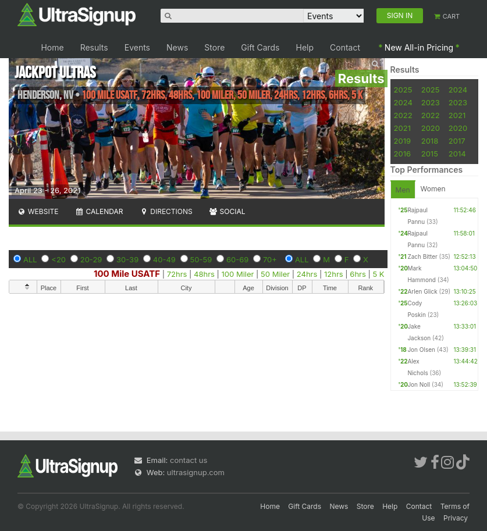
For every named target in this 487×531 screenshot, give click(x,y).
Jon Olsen (421, 349)
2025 (403, 89)
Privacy (455, 518)
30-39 (127, 259)
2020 (430, 128)
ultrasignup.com (196, 472)
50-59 (201, 259)
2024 (458, 89)
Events (137, 47)
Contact (345, 47)
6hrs (358, 274)
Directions (165, 211)
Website (38, 211)
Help (305, 47)
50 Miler (275, 274)
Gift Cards (260, 47)
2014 (457, 153)
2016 (402, 153)
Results (94, 47)
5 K (378, 274)
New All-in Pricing (419, 47)
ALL (30, 259)
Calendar (99, 211)
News (177, 47)
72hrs (177, 274)
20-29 (91, 259)
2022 (403, 115)
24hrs (307, 274)
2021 (457, 115)
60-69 (237, 259)
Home (52, 47)
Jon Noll (418, 384)
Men (403, 190)
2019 (402, 140)
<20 (58, 259)
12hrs (333, 274)
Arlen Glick (422, 291)
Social (227, 211)
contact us (188, 460)
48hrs (204, 274)
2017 (457, 140)
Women (433, 188)
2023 (430, 102)
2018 (429, 140)
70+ (270, 259)
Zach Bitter (422, 256)
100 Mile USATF (127, 273)
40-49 (164, 259)
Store (214, 47)
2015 (429, 153)
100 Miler (238, 274)
